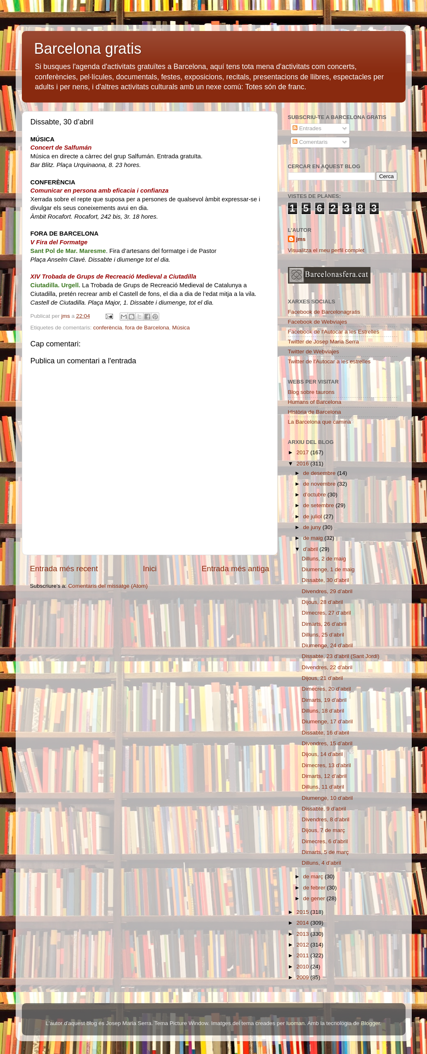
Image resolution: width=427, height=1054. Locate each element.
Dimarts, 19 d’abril (324, 700)
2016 (303, 463)
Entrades (307, 128)
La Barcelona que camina (319, 422)
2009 (303, 977)
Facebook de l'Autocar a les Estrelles (334, 332)
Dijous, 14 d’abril (322, 754)
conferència (107, 327)
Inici (150, 568)
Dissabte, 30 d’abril (325, 580)
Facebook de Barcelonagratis (324, 312)
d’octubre (315, 494)
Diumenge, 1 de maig (328, 569)
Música (181, 327)
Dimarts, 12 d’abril (324, 776)
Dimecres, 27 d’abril (326, 613)
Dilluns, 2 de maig (324, 559)
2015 (303, 912)
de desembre (320, 473)
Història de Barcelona (314, 412)
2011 (303, 955)
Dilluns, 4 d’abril (321, 863)
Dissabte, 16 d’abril (325, 733)
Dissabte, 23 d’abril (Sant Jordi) (340, 656)
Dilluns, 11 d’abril (323, 787)
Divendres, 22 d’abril (327, 667)
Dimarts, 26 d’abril (324, 624)
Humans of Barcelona (315, 402)
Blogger (370, 1023)
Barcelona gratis (88, 48)
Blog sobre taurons (311, 392)
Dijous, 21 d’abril (322, 678)
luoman (295, 1023)
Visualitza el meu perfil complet (326, 250)
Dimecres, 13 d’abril (326, 765)
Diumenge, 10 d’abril (327, 798)
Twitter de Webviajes (313, 351)
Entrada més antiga (235, 568)
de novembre (320, 484)
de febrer (315, 888)
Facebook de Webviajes (317, 322)
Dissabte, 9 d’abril (324, 809)
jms (301, 239)
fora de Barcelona (147, 327)
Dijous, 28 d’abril (322, 602)
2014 (303, 923)
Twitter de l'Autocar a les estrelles (329, 361)
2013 (303, 934)
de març (314, 876)
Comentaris (310, 142)
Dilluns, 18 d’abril (323, 711)
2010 (303, 966)
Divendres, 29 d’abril (327, 591)
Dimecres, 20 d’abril (326, 689)
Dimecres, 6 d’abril (325, 841)
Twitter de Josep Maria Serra (323, 342)
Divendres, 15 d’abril (327, 743)
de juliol (313, 516)
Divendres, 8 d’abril (325, 819)
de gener (315, 898)
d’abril (311, 549)
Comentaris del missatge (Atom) (108, 586)
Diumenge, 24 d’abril (327, 645)
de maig (314, 538)
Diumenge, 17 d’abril (327, 721)
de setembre (319, 505)
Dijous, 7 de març (323, 830)
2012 (303, 945)
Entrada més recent (64, 568)
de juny (313, 527)
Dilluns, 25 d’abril (323, 635)
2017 (303, 452)
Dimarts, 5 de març (325, 852)
